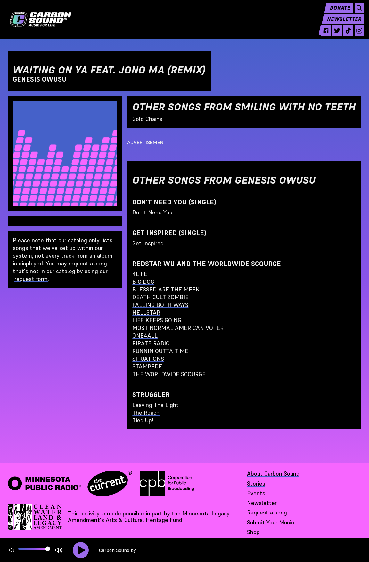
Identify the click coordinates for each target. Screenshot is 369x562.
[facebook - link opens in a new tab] (320, 36)
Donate (335, 13)
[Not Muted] (12, 550)
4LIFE (139, 274)
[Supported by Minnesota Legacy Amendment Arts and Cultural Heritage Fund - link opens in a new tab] (35, 517)
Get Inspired (148, 243)
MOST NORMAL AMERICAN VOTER (178, 328)
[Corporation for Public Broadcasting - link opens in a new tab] (167, 483)
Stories (256, 483)
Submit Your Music (270, 522)
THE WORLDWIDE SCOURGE (169, 374)
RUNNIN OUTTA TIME (160, 351)
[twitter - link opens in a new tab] (332, 36)
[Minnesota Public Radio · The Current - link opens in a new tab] (70, 483)
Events (256, 493)
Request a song (267, 512)
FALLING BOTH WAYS (160, 304)
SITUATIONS (148, 358)
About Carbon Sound (273, 473)
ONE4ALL (145, 335)
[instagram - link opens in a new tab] (356, 36)
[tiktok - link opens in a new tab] (344, 36)
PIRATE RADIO (151, 343)
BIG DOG (143, 281)
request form (31, 278)
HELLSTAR (146, 312)
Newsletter (341, 24)
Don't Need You (152, 212)
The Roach (146, 412)
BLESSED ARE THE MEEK (166, 289)
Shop (253, 532)
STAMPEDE (147, 366)
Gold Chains (147, 119)
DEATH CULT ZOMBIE (160, 297)
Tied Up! (142, 420)
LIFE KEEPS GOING (156, 320)
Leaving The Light (155, 405)
